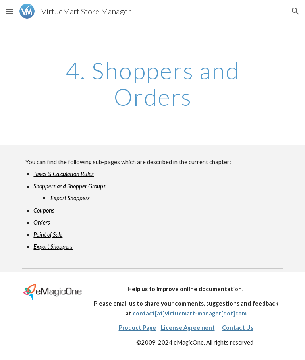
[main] (152, 83)
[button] (9, 11)
